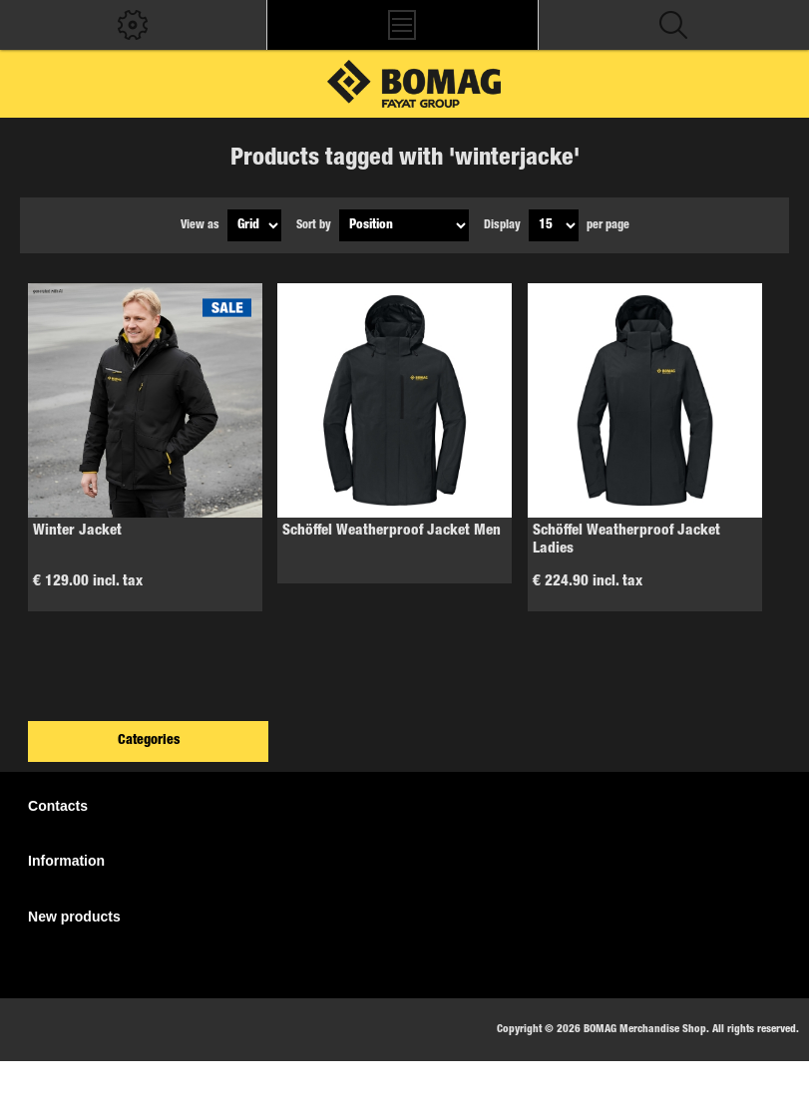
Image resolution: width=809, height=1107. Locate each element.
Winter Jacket (77, 531)
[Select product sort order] (404, 225)
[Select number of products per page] (554, 225)
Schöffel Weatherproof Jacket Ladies (626, 540)
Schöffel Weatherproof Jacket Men (391, 531)
